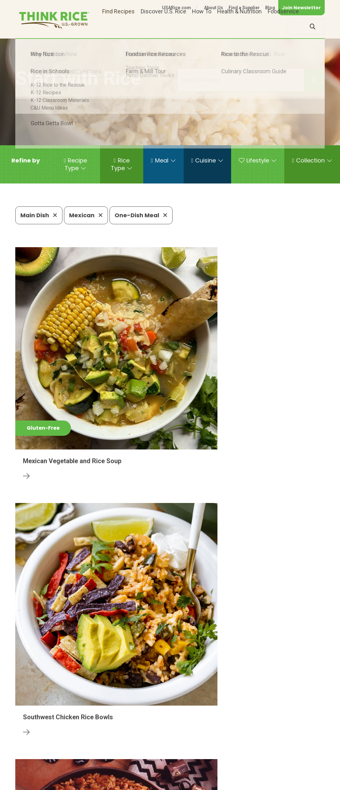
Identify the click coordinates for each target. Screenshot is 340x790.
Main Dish (38, 215)
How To (201, 26)
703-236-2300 (97, 755)
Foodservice (283, 26)
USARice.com (176, 7)
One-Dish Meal (141, 215)
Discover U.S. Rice (163, 26)
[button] (25, 160)
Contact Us (205, 775)
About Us (213, 7)
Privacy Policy (241, 775)
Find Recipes (118, 26)
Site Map (274, 775)
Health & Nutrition (239, 26)
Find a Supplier (244, 7)
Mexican (86, 215)
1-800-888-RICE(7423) (156, 755)
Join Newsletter (301, 7)
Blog (270, 7)
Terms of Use (307, 775)
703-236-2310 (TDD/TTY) (229, 755)
